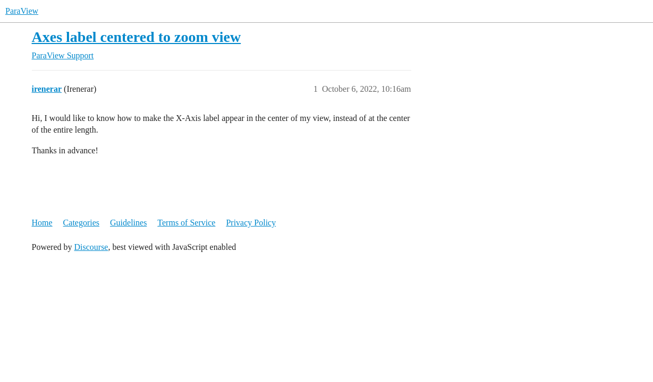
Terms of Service (186, 222)
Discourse (91, 246)
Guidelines (128, 222)
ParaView (21, 10)
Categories (81, 222)
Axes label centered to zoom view (136, 37)
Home (42, 222)
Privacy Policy (251, 222)
